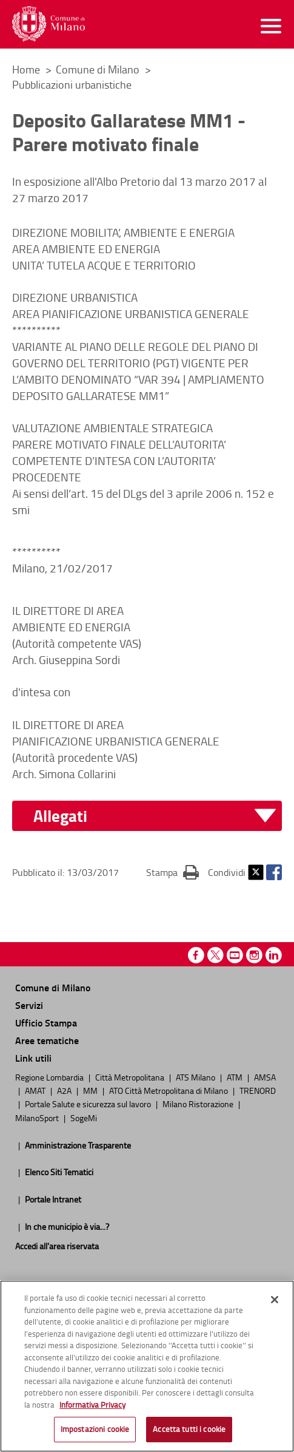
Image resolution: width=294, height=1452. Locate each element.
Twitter (256, 872)
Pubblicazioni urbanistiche (72, 84)
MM (91, 1090)
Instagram (254, 955)
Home (26, 69)
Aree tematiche (47, 1040)
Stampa (172, 871)
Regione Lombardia (50, 1077)
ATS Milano (196, 1077)
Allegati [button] (60, 816)
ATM (235, 1077)
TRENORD (257, 1090)
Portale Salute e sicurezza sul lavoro (89, 1103)
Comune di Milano (99, 69)
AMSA (265, 1077)
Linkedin (274, 955)
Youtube (235, 955)
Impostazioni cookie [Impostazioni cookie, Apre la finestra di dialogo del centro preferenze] (95, 1432)
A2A (65, 1090)
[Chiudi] (274, 1302)
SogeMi (83, 1117)
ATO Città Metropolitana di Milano (169, 1090)
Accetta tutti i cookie (189, 1432)
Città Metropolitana (130, 1077)
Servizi (29, 1005)
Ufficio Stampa (46, 1023)
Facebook (274, 872)
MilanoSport (38, 1117)
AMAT (36, 1090)
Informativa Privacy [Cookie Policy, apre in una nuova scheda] (92, 1407)
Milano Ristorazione (198, 1103)
